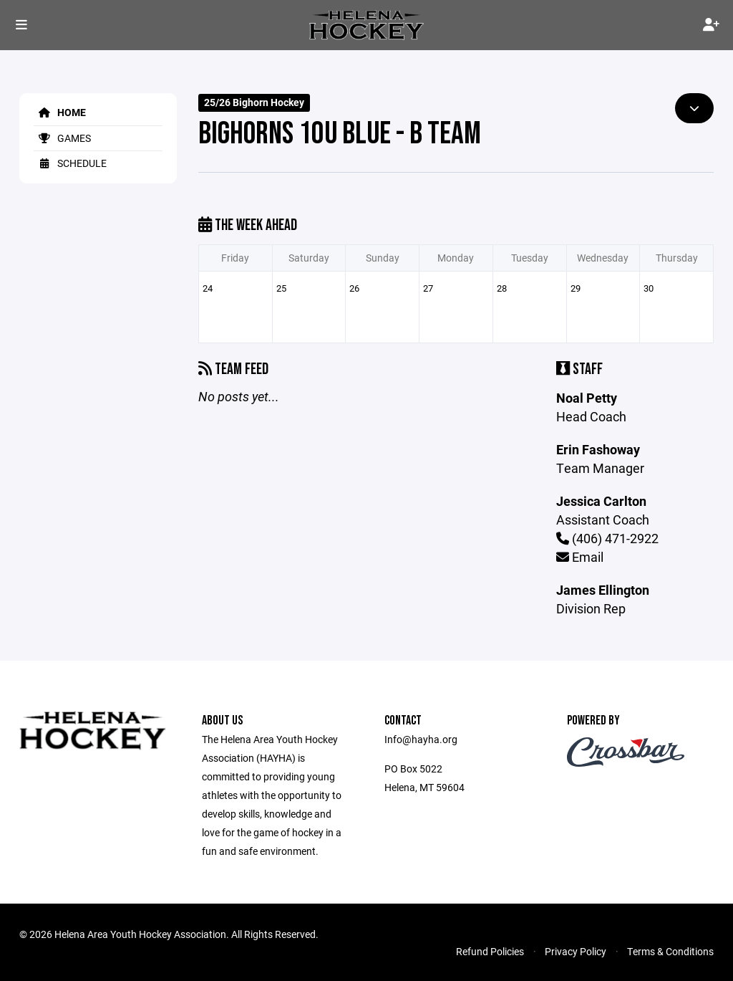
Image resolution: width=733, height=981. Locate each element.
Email (579, 556)
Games (62, 138)
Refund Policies (490, 951)
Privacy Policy (575, 951)
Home (60, 112)
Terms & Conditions (670, 951)
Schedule (70, 163)
